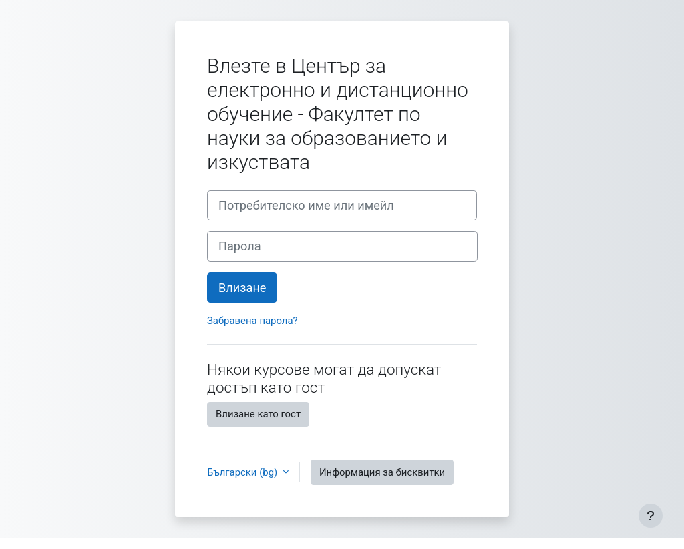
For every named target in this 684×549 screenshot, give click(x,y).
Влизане (242, 288)
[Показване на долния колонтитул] (651, 516)
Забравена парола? (252, 321)
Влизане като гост (258, 414)
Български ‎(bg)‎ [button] (243, 472)
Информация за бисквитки (382, 472)
